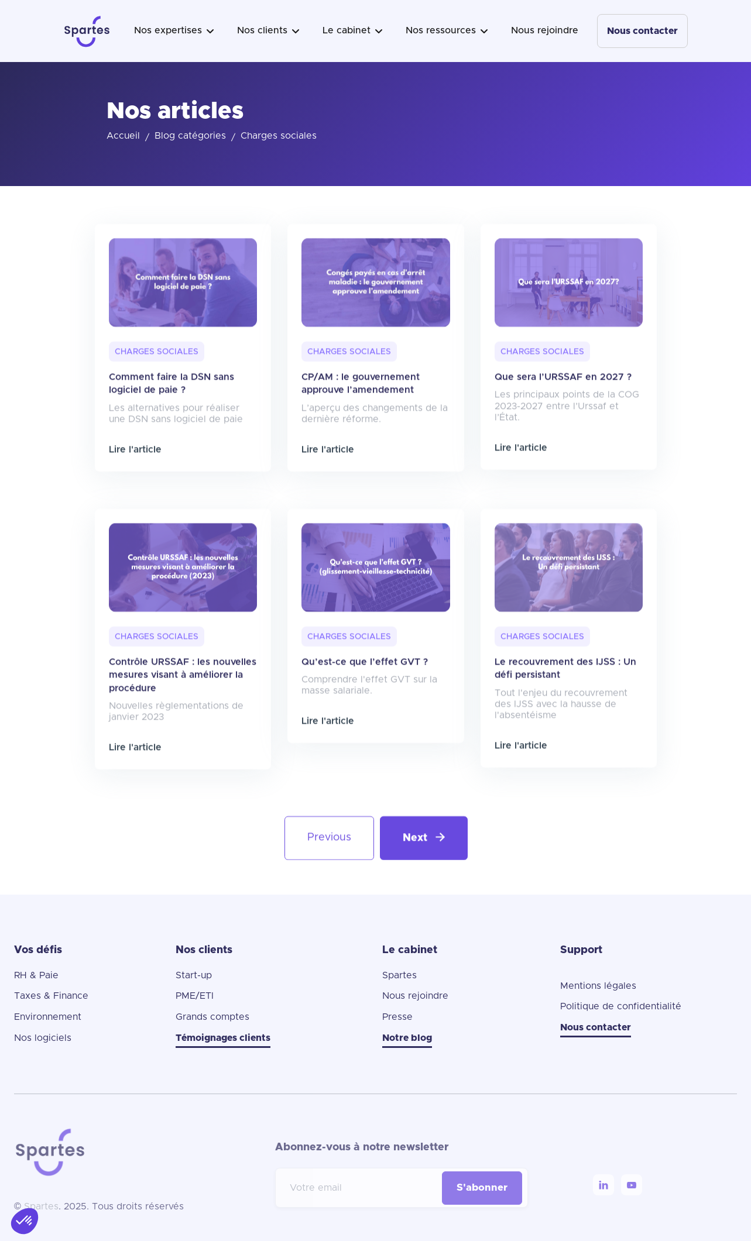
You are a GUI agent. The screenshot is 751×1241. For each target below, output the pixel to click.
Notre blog (407, 1038)
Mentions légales (598, 986)
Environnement (47, 1017)
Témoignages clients (223, 1038)
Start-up (194, 975)
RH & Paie (36, 975)
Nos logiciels (42, 1038)
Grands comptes (212, 1017)
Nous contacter (642, 31)
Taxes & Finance (51, 996)
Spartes (399, 975)
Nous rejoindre (544, 30)
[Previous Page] (328, 875)
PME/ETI (195, 996)
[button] (174, 31)
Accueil (123, 135)
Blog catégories (190, 135)
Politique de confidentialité (620, 1006)
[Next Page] (423, 875)
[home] (87, 31)
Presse (397, 1017)
